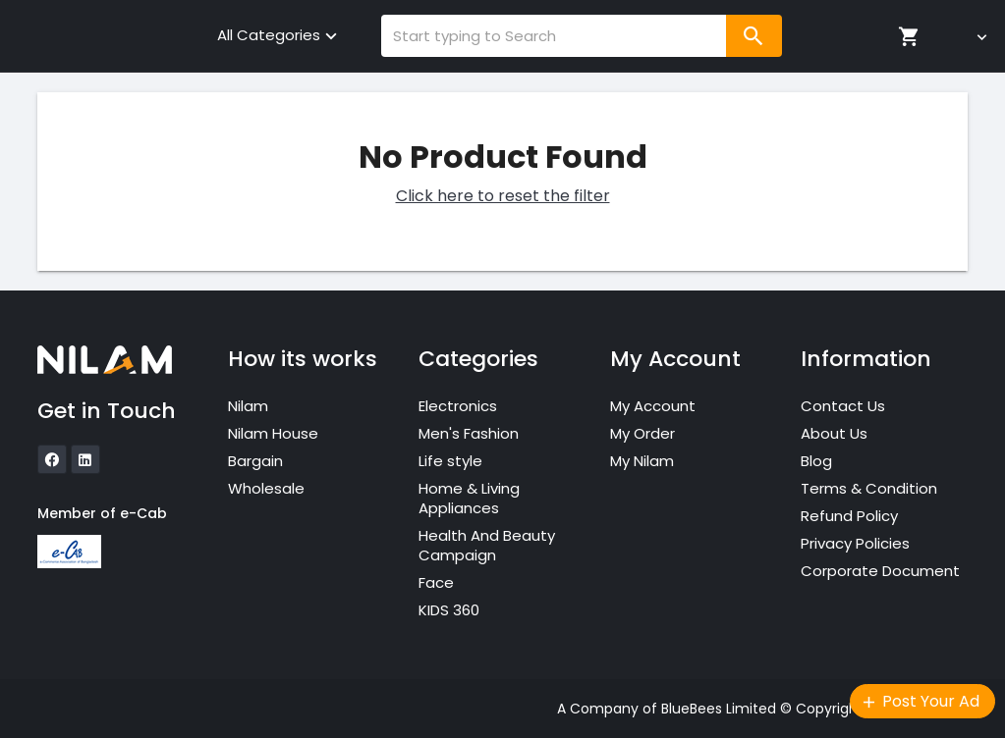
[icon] (52, 459)
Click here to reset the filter (503, 195)
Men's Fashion (469, 433)
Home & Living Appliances (469, 498)
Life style (450, 460)
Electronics (458, 405)
